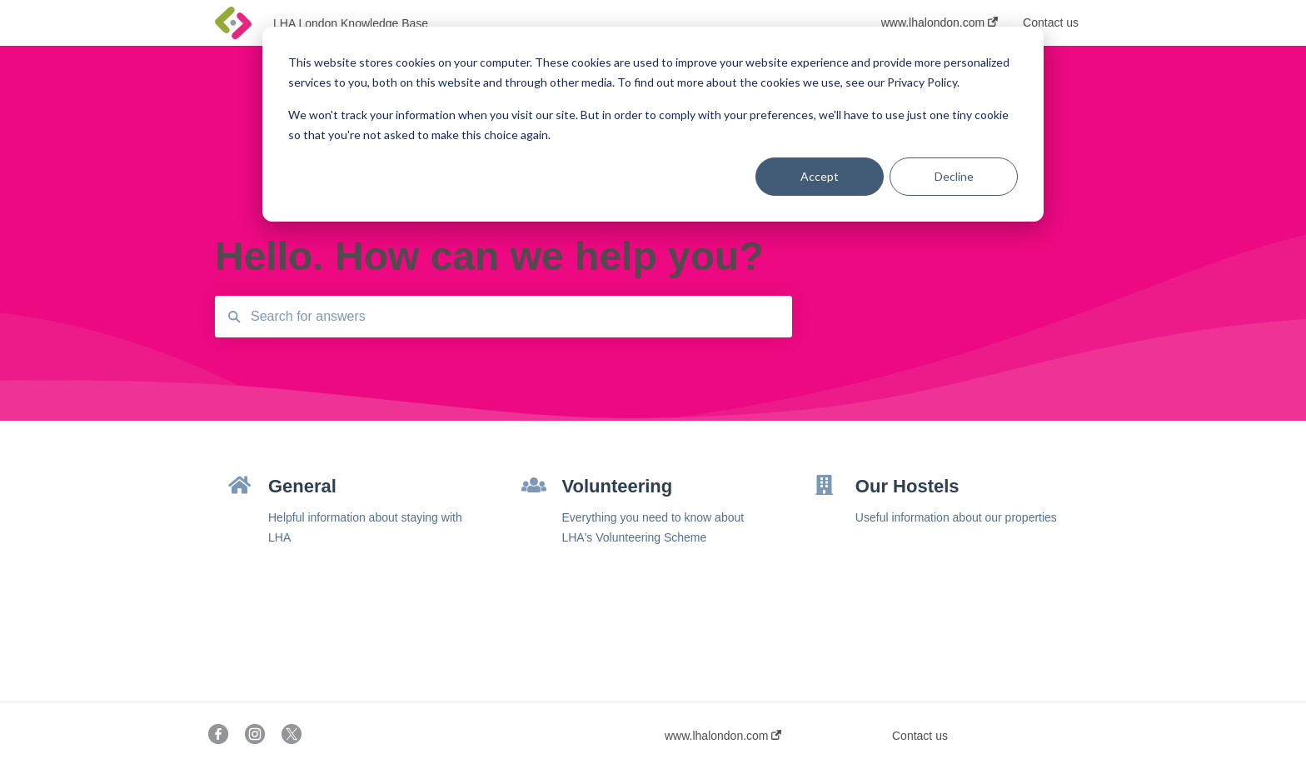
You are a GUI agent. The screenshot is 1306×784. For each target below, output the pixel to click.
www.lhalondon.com (723, 735)
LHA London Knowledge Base (350, 23)
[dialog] (653, 124)
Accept (819, 176)
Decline (954, 176)
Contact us (920, 735)
